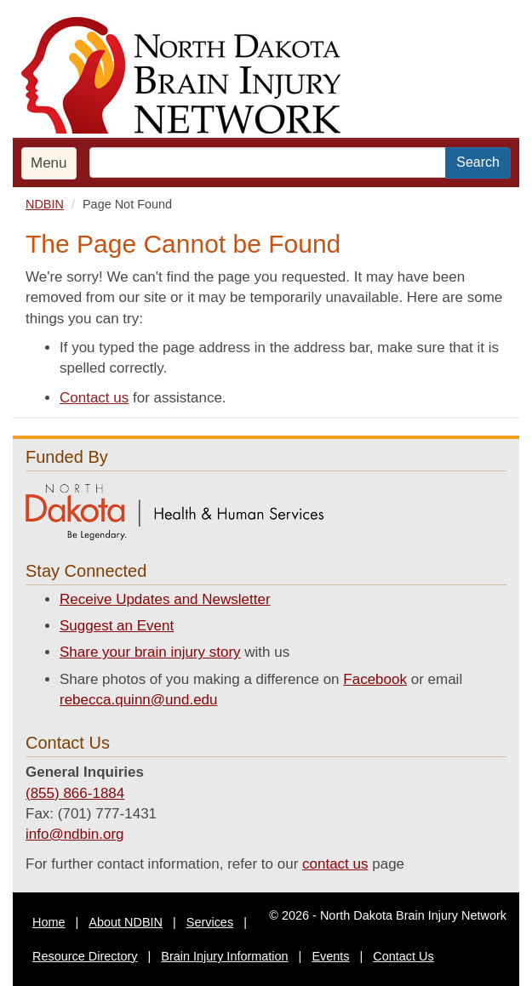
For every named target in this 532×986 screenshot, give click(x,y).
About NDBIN (126, 922)
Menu (49, 163)
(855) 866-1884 (75, 793)
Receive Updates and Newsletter (165, 599)
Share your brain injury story (150, 652)
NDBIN (45, 204)
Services (209, 922)
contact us (335, 864)
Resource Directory (85, 956)
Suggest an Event (117, 626)
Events (330, 956)
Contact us (94, 398)
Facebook (375, 679)
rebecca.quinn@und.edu (139, 700)
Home (49, 922)
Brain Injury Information (224, 956)
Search (478, 162)
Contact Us (403, 956)
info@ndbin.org (75, 834)
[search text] (268, 162)
